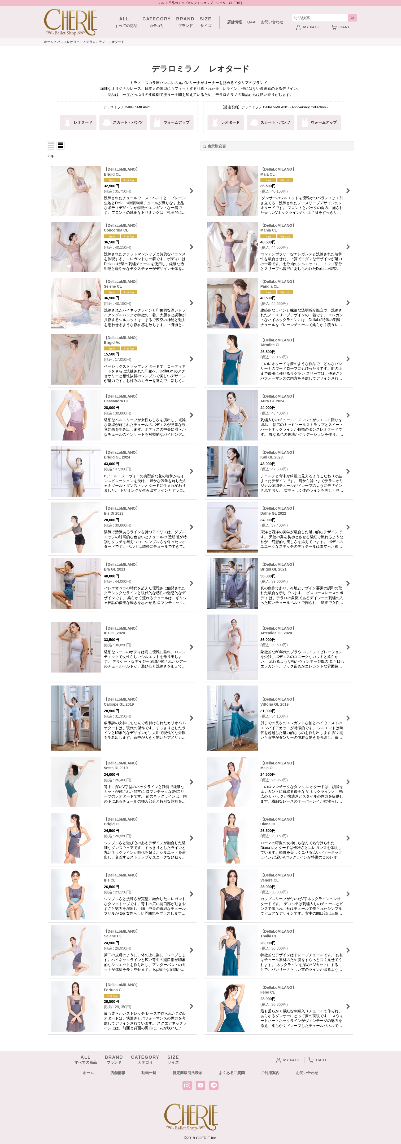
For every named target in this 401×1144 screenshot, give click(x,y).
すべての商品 (124, 22)
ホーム (88, 1073)
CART (341, 27)
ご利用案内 (270, 1073)
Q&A (251, 22)
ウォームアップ (170, 122)
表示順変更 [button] (214, 146)
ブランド (185, 22)
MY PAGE (308, 27)
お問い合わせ (272, 22)
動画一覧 (148, 1073)
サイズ (206, 22)
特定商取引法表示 (187, 1073)
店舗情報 (234, 22)
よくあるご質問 (232, 1073)
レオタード (77, 122)
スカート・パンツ (122, 122)
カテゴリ (156, 22)
